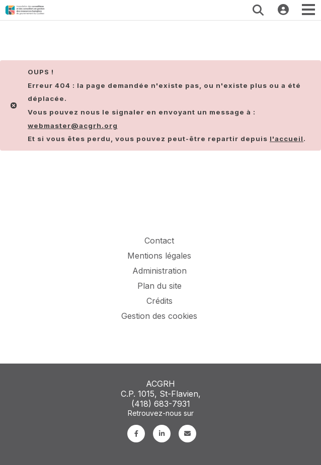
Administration (159, 271)
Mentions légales (159, 256)
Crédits (159, 301)
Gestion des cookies (159, 316)
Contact (159, 241)
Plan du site (159, 286)
